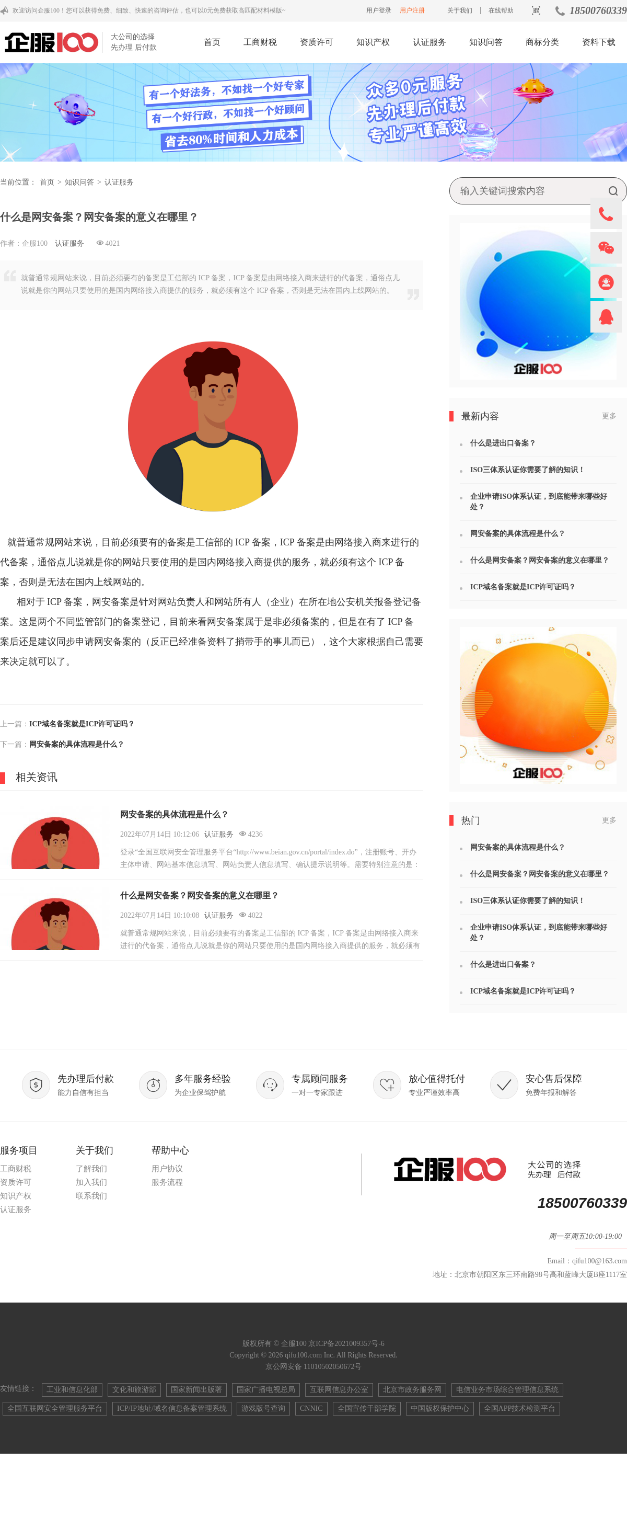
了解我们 (91, 1169)
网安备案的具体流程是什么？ (76, 744)
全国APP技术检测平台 (520, 1408)
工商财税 (260, 42)
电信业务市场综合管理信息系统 (507, 1390)
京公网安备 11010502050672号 (313, 1367)
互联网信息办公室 (339, 1390)
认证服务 (429, 42)
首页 (212, 42)
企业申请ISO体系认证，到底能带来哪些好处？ (538, 502)
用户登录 (378, 10)
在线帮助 (501, 10)
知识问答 (486, 42)
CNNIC (311, 1408)
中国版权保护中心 (440, 1408)
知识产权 (373, 42)
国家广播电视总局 (266, 1390)
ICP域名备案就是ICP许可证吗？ (82, 724)
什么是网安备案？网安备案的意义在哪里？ (199, 895)
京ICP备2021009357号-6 (346, 1344)
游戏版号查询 (263, 1408)
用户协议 (167, 1169)
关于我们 (459, 10)
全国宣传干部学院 (367, 1408)
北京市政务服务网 (412, 1390)
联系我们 (91, 1196)
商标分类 (542, 42)
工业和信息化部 (72, 1390)
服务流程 (167, 1182)
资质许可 (316, 42)
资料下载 (599, 42)
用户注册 (412, 10)
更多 (609, 416)
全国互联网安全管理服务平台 (54, 1408)
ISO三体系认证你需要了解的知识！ (527, 470)
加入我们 (91, 1182)
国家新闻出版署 (196, 1390)
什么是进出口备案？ (503, 443)
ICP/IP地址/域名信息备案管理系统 (172, 1408)
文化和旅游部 (134, 1390)
